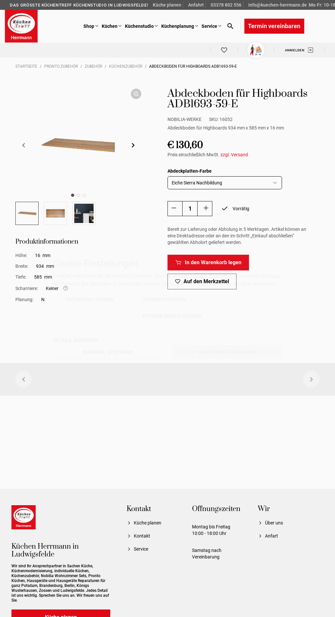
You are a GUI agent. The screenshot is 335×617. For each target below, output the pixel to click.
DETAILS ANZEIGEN (74, 340)
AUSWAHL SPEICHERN (107, 352)
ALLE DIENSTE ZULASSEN (227, 352)
